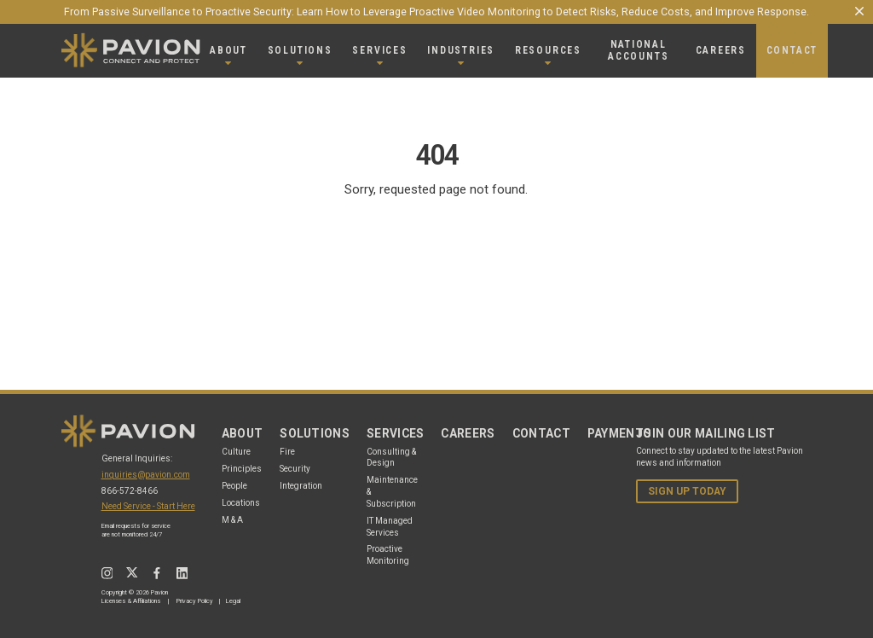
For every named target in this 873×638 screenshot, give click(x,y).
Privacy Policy (194, 601)
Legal (233, 601)
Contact (541, 433)
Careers (467, 433)
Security (295, 468)
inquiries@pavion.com (145, 474)
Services (396, 433)
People (234, 485)
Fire (287, 451)
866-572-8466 (129, 491)
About (242, 433)
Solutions (315, 433)
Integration (301, 485)
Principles (242, 468)
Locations (241, 503)
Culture (236, 451)
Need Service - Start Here (148, 506)
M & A (232, 520)
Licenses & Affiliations (130, 601)
